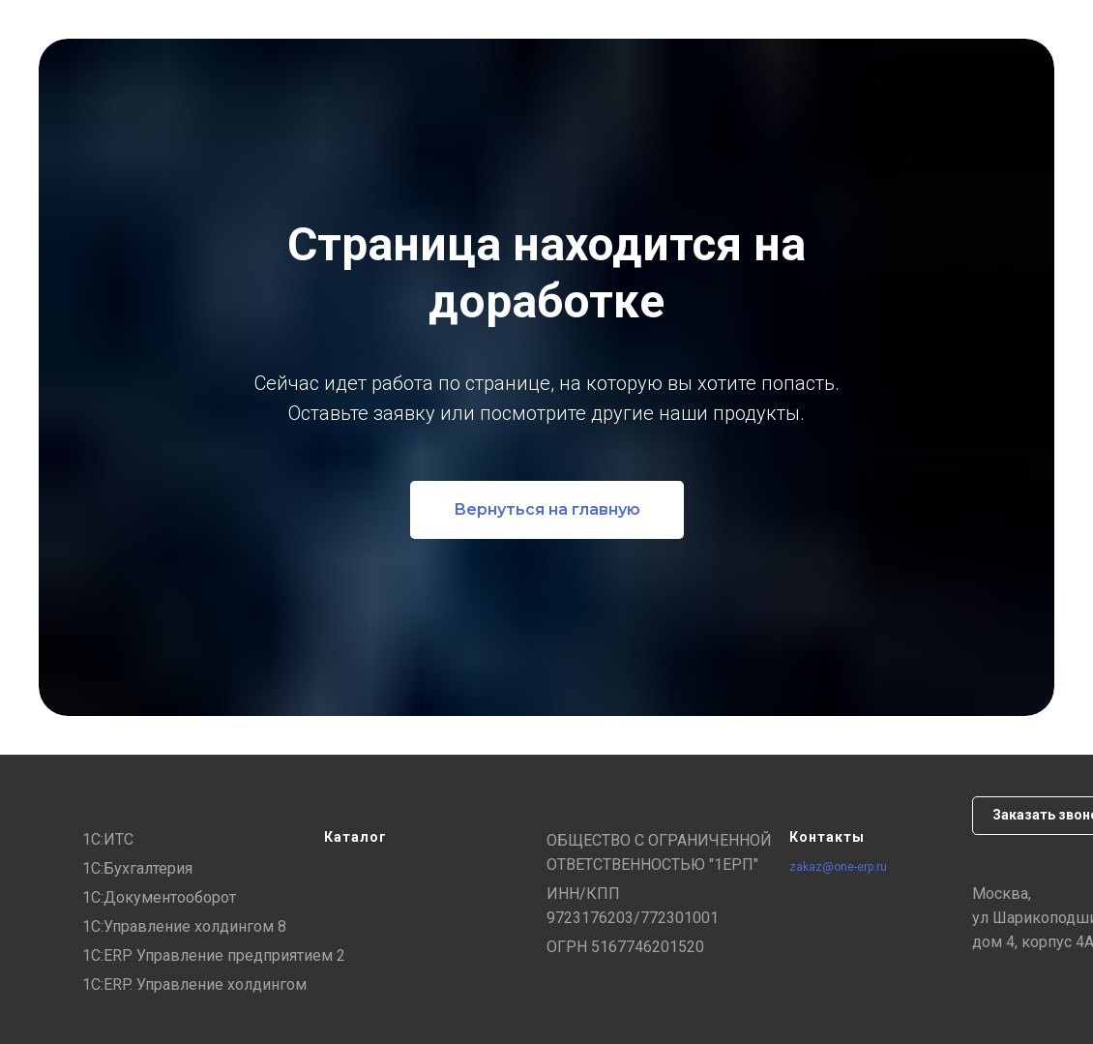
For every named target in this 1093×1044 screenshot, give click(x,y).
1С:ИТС (107, 839)
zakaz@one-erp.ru (838, 867)
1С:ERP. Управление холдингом (194, 984)
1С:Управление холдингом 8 (184, 926)
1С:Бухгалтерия (137, 868)
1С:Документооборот (159, 897)
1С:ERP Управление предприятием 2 (213, 955)
